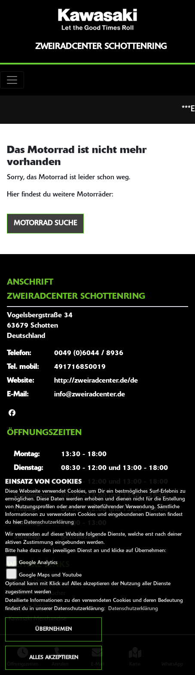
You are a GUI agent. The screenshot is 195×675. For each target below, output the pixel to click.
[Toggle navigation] (12, 80)
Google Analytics (38, 562)
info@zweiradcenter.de (89, 394)
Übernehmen (53, 629)
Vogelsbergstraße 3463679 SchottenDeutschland (40, 326)
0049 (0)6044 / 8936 (88, 353)
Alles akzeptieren (53, 657)
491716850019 (80, 367)
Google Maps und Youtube (50, 575)
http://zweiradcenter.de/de (96, 380)
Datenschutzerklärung (49, 522)
